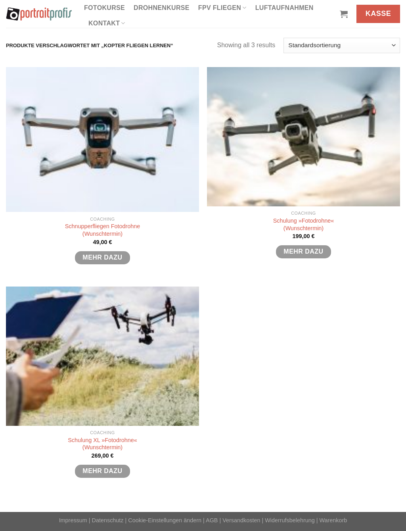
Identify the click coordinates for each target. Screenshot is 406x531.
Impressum (73, 520)
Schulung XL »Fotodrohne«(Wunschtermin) (102, 444)
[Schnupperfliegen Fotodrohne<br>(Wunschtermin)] (102, 139)
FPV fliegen (222, 8)
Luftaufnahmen (284, 7)
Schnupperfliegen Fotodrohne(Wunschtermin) (102, 230)
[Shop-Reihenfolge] (341, 45)
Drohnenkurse (162, 7)
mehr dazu (102, 257)
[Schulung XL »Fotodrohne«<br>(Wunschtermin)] (102, 356)
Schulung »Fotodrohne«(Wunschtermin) (303, 224)
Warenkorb (333, 520)
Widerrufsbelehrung (290, 520)
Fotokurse (104, 7)
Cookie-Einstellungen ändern (164, 520)
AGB (212, 520)
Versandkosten (241, 520)
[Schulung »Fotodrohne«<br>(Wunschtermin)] (303, 136)
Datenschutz (108, 520)
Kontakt (106, 23)
